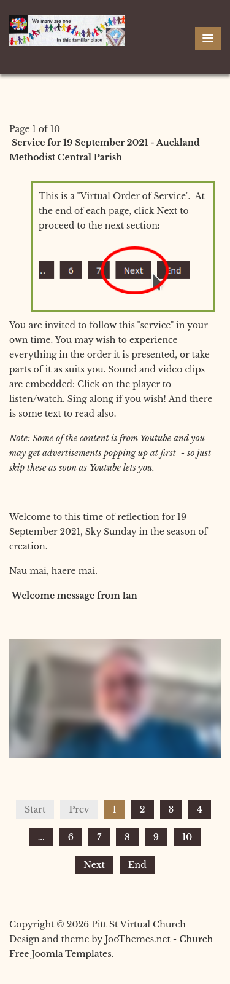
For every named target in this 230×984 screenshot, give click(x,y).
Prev (79, 809)
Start (35, 809)
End (137, 864)
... (41, 837)
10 (187, 837)
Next (94, 864)
